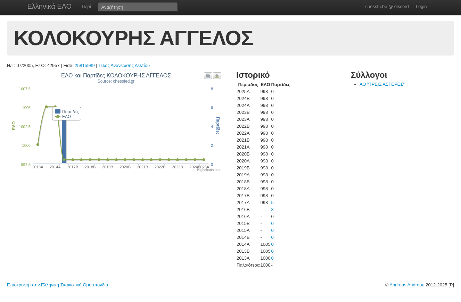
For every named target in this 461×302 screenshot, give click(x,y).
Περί (86, 6)
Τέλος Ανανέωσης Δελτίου (124, 65)
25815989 (85, 65)
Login (421, 6)
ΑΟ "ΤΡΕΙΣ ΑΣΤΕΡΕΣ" (382, 84)
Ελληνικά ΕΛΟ (49, 6)
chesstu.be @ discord (387, 6)
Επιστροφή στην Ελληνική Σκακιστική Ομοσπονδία (57, 284)
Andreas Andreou (406, 284)
